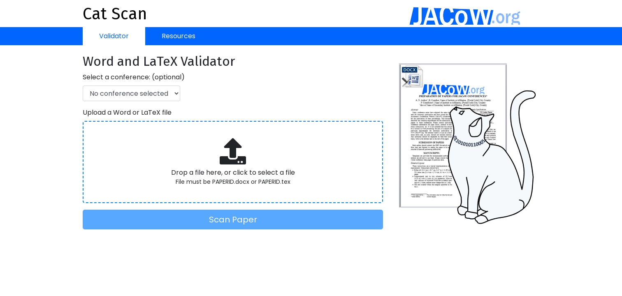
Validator (114, 36)
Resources (178, 36)
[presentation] (233, 162)
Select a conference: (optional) (134, 77)
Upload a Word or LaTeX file (127, 112)
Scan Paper (233, 219)
